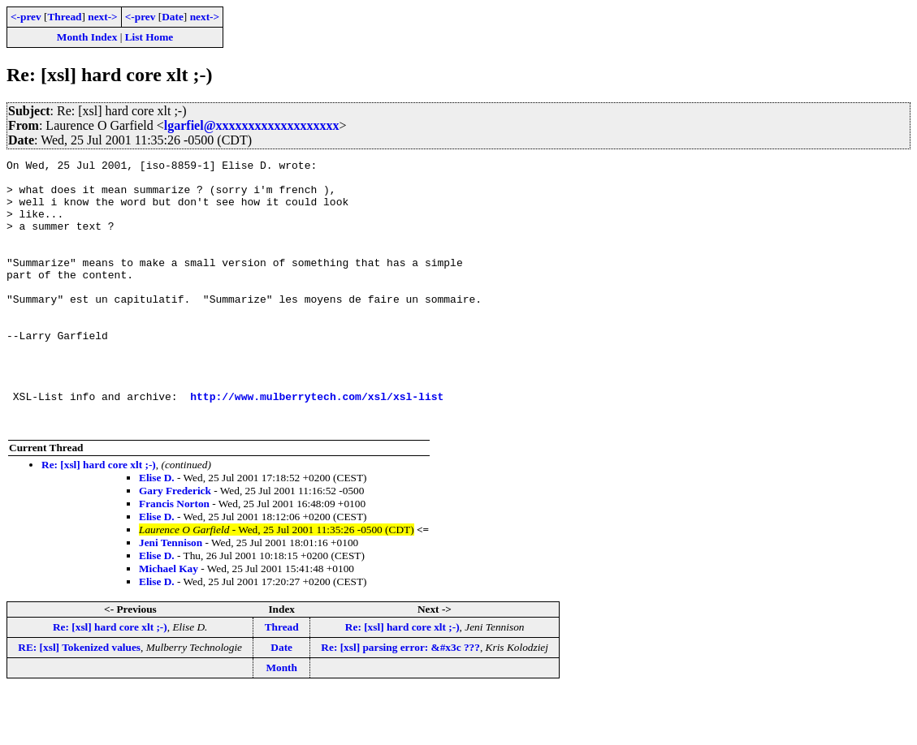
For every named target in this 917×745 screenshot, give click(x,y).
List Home (149, 37)
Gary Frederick (175, 544)
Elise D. (157, 531)
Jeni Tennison (170, 596)
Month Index (87, 37)
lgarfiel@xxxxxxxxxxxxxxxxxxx (252, 125)
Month (281, 721)
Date (173, 17)
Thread (64, 17)
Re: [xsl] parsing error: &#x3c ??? (400, 701)
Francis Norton (174, 557)
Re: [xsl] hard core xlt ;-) (98, 518)
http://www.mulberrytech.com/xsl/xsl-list (316, 444)
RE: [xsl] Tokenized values (79, 701)
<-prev (26, 17)
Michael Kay (168, 622)
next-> (102, 17)
